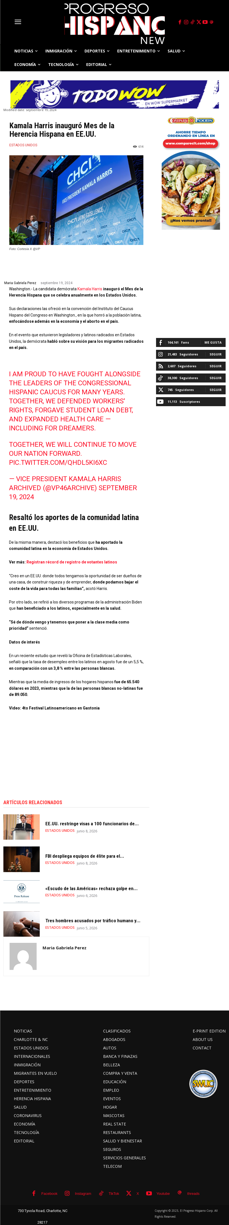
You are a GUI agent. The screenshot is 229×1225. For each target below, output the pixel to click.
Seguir (216, 354)
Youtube (163, 1193)
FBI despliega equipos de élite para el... (84, 856)
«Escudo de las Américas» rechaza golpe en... (91, 888)
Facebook (49, 1193)
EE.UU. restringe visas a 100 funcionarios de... (92, 824)
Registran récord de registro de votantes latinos (71, 562)
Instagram (83, 1193)
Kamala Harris (89, 289)
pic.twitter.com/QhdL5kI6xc (58, 462)
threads (193, 1193)
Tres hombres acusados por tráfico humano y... (93, 920)
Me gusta (213, 342)
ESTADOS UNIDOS (23, 145)
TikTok (114, 1193)
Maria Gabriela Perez (20, 283)
